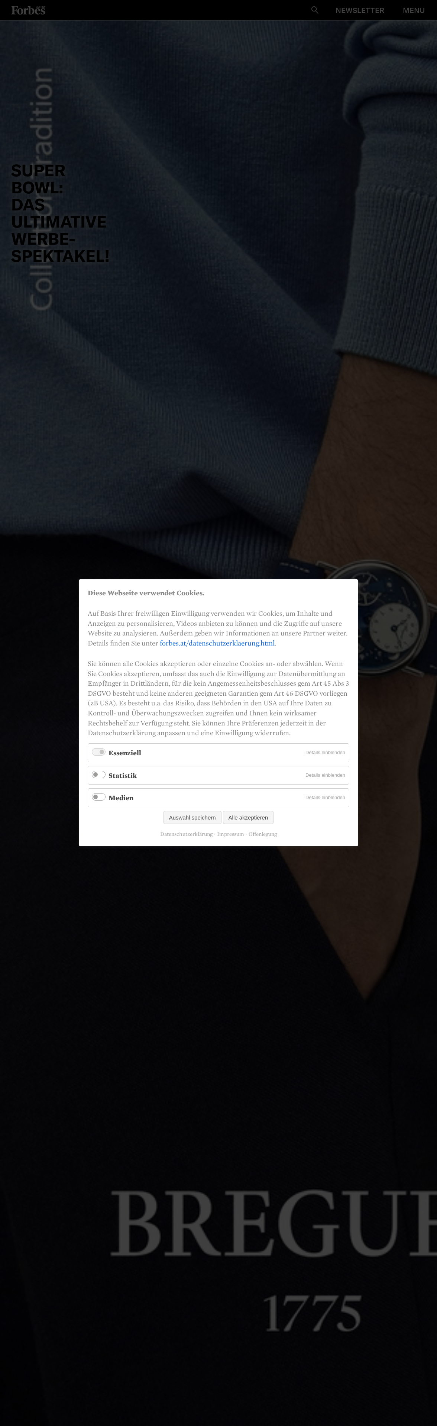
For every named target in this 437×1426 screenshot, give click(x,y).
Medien (121, 798)
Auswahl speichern (192, 818)
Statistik (123, 775)
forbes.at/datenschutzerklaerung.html (217, 642)
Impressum (230, 834)
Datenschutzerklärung (186, 834)
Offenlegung (263, 834)
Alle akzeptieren (248, 818)
